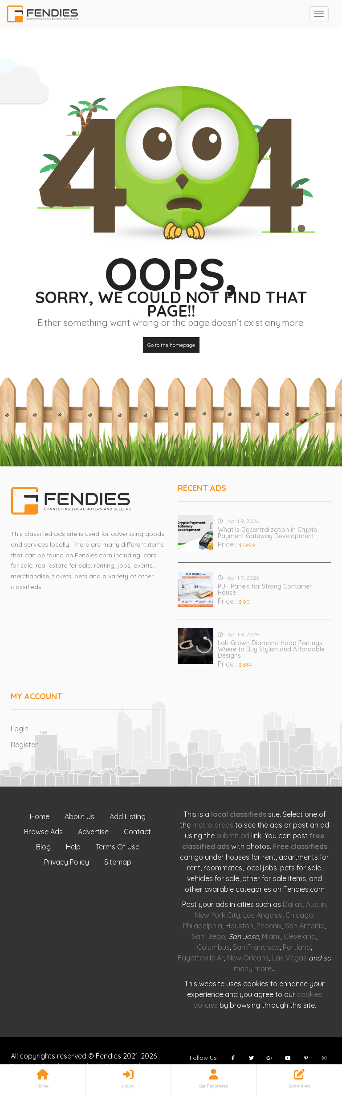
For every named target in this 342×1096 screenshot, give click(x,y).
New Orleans (248, 957)
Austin (316, 904)
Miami (271, 936)
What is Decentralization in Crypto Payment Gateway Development (268, 533)
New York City (217, 915)
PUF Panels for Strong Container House (265, 589)
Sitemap (117, 861)
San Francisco (256, 947)
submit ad (232, 835)
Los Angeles (262, 915)
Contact (137, 831)
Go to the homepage (171, 345)
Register (24, 744)
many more (253, 968)
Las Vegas (289, 957)
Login (19, 728)
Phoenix (269, 925)
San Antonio (305, 925)
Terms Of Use (117, 846)
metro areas (212, 824)
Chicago (299, 915)
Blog (43, 846)
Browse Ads (43, 831)
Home (39, 816)
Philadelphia (202, 925)
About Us (79, 816)
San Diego (208, 936)
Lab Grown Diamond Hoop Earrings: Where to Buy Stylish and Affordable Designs (271, 649)
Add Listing (128, 816)
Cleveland (300, 936)
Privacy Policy (66, 861)
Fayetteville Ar (201, 957)
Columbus (213, 947)
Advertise (93, 831)
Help (73, 846)
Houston (239, 925)
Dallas (293, 904)
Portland (297, 947)
